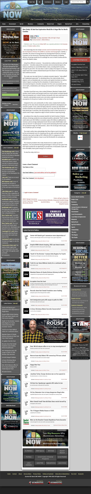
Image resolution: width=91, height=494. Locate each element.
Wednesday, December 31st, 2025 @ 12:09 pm (43, 398)
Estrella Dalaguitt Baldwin (9, 357)
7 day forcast (83, 133)
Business (30, 24)
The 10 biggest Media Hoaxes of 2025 (42, 411)
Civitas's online (32, 46)
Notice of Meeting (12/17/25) (79, 67)
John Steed (65, 241)
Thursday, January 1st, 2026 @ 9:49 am (42, 362)
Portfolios (28, 458)
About (20, 475)
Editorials (50, 201)
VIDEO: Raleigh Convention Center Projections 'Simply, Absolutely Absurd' (30, 202)
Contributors (48, 2)
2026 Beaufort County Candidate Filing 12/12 (77, 80)
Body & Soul (50, 24)
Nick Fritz (65, 287)
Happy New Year (35, 366)
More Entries (45, 40)
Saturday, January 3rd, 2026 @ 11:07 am (42, 269)
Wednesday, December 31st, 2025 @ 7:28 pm (43, 380)
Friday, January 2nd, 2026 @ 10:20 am (42, 306)
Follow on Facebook (48, 475)
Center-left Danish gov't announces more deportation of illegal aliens (10, 309)
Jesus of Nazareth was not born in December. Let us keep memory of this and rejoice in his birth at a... (11, 185)
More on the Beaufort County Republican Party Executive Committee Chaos (48, 421)
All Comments (6, 255)
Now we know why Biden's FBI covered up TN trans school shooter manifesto (48, 357)
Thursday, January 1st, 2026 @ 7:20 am (42, 371)
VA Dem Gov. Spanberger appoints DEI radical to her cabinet (46, 385)
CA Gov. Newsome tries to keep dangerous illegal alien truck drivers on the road (47, 394)
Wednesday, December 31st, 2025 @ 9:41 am (43, 408)
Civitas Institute (42, 201)
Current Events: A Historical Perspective (45, 459)
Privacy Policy (37, 475)
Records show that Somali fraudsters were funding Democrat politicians (9, 346)
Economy (64, 44)
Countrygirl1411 (64, 269)
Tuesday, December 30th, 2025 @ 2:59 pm (42, 426)
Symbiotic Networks (77, 305)
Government (12, 24)
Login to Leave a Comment (31, 193)
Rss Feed (73, 475)
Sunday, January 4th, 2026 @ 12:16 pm (42, 242)
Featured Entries (51, 464)
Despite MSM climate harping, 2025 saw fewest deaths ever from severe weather (10, 316)
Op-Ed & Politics (45, 203)
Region (60, 24)
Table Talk (32, 2)
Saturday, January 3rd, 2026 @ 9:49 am (42, 278)
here (38, 152)
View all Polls (15, 104)
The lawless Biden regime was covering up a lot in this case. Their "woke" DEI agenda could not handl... (10, 249)
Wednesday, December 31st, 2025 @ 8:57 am (43, 417)
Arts (77, 24)
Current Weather (62, 458)
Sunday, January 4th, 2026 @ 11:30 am (42, 251)
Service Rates (27, 475)
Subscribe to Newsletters (62, 475)
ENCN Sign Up (40, 452)
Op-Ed (21, 24)
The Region (74, 235)
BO (39, 2)
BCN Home (51, 452)
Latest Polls (40, 464)
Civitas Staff (43, 44)
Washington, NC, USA (80, 140)
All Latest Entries (6, 371)
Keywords (81, 475)
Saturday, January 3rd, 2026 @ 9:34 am (42, 287)
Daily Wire (65, 260)
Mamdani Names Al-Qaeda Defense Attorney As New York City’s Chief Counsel (10, 336)
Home (3, 24)
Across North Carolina (77, 197)
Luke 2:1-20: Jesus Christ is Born (79, 71)
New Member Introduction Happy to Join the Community (11, 241)
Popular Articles (76, 298)
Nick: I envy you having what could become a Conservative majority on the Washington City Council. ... (11, 171)
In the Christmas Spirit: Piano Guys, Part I (79, 76)
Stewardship (85, 24)
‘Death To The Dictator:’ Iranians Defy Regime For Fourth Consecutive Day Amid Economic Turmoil (10, 323)
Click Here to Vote (6, 103)
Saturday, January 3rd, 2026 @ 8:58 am (42, 297)
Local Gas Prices (76, 290)
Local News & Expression (78, 217)
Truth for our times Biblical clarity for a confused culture (10, 330)
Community (40, 24)
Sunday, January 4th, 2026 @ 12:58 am (42, 260)
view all (15, 61)
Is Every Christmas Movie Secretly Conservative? (9, 361)
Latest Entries (62, 464)
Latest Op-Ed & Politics (31, 231)
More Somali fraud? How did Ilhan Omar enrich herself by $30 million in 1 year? (48, 403)
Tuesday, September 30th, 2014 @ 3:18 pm (48, 38)
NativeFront (68, 24)
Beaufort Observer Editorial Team (61, 426)
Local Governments (76, 214)
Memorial (74, 219)
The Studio (74, 237)
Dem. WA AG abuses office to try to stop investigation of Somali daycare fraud (10, 367)
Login (66, 2)
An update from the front (9, 341)
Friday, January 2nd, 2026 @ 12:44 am (42, 315)
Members (58, 2)
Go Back (45, 156)
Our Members (28, 452)
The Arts (73, 232)
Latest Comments (29, 465)
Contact (14, 475)
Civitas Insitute (36, 40)
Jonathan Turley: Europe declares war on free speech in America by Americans (47, 376)
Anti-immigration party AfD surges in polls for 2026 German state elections (9, 352)
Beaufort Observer (62, 452)
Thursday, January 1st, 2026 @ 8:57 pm (42, 352)
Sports (73, 227)
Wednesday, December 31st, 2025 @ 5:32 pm (43, 389)
